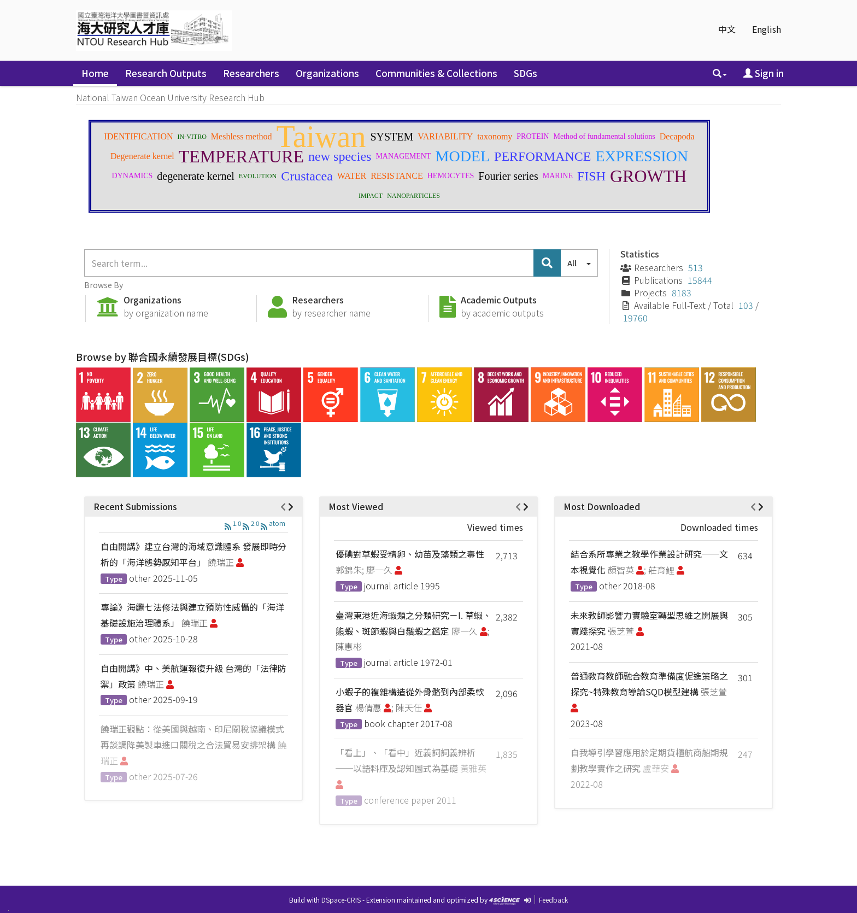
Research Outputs (166, 73)
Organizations (327, 73)
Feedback (553, 899)
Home (95, 73)
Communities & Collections (436, 73)
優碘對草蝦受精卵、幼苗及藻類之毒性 (410, 553)
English (766, 29)
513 (695, 267)
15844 (700, 279)
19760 (635, 317)
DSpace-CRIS (341, 899)
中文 (727, 29)
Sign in (763, 73)
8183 (681, 292)
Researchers (251, 73)
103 (745, 305)
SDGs (525, 73)
